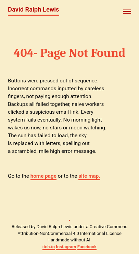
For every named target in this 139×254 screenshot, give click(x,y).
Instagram (66, 246)
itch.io (48, 246)
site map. (89, 176)
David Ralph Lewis (33, 9)
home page (43, 176)
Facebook (87, 246)
